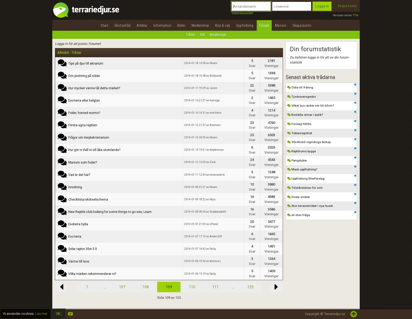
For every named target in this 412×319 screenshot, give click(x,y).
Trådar (190, 34)
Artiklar (142, 25)
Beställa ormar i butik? (322, 114)
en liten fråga (322, 214)
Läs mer (41, 314)
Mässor (280, 25)
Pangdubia (322, 159)
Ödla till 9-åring (322, 86)
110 (192, 287)
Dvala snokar (322, 196)
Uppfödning (244, 25)
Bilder (181, 25)
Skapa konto (347, 6)
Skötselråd (122, 25)
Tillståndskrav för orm (322, 187)
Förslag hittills (322, 123)
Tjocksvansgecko (322, 95)
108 (145, 287)
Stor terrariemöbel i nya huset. (322, 205)
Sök (202, 34)
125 (250, 287)
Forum (264, 25)
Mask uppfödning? (322, 168)
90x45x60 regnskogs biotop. (322, 141)
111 (215, 287)
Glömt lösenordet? (242, 13)
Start (104, 25)
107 (122, 287)
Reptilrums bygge (322, 150)
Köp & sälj (222, 25)
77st (355, 15)
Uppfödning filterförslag (322, 177)
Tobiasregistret (322, 132)
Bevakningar (218, 34)
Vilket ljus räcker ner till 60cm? (322, 104)
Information (162, 25)
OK (58, 314)
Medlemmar (200, 25)
